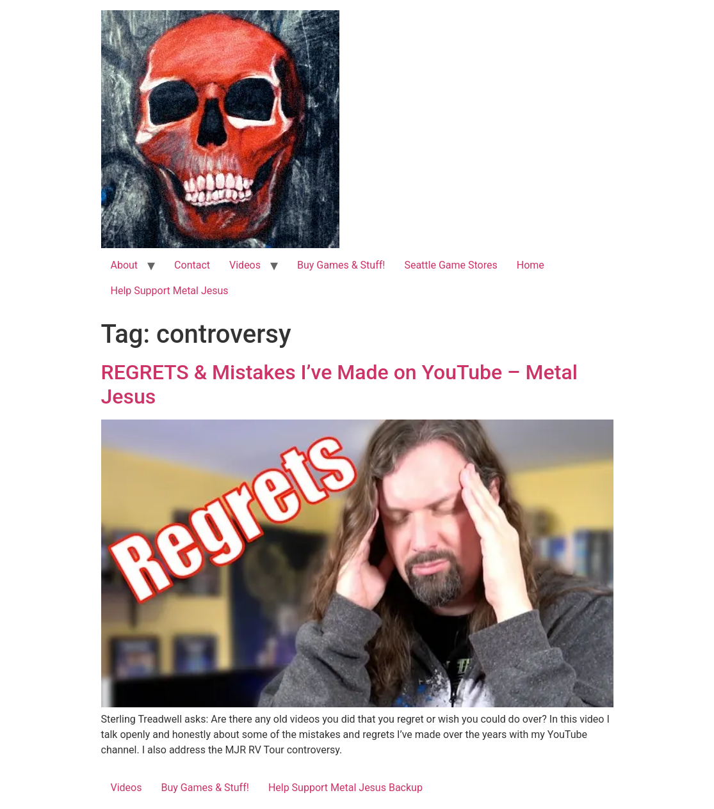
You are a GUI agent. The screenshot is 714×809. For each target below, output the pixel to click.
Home (530, 265)
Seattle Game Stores (450, 265)
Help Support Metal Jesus (170, 291)
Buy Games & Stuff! (341, 265)
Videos (245, 265)
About (124, 265)
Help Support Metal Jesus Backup (345, 788)
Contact (192, 265)
